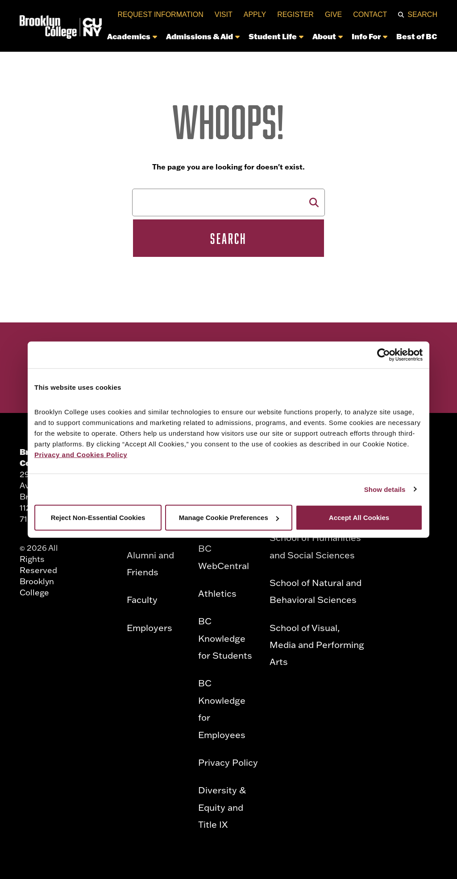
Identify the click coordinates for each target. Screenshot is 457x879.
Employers (149, 627)
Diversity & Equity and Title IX (222, 807)
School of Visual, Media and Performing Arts (317, 645)
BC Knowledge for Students (225, 638)
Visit (224, 14)
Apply (255, 14)
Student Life (276, 36)
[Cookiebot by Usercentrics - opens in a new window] (384, 354)
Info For (369, 36)
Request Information (160, 14)
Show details (385, 489)
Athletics (217, 593)
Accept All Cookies (359, 517)
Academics (132, 36)
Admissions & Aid (203, 36)
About (327, 36)
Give (333, 14)
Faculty (142, 599)
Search (422, 14)
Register (295, 14)
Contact (370, 14)
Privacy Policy (228, 762)
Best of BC (416, 36)
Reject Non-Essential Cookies (98, 517)
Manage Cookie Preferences (229, 517)
